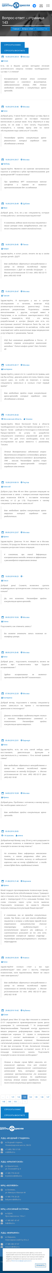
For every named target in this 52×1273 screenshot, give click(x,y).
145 (36, 1097)
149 (9, 1101)
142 (18, 1097)
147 (47, 1097)
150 (15, 1101)
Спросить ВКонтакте (14, 50)
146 (41, 1097)
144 (30, 1097)
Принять (40, 1265)
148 (3, 1101)
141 (12, 1097)
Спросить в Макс (12, 45)
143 (24, 1097)
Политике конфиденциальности (21, 1261)
